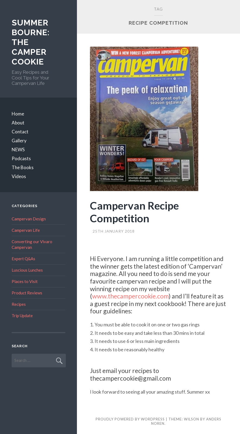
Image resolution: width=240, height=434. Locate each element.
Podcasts (21, 158)
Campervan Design (29, 218)
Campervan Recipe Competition (134, 211)
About (18, 123)
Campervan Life (26, 230)
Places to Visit (25, 281)
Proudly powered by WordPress (130, 419)
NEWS (18, 149)
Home (18, 114)
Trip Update (22, 315)
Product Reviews (27, 292)
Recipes (19, 304)
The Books (23, 167)
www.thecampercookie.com (130, 296)
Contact (20, 131)
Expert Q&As (23, 258)
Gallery (19, 140)
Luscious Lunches (27, 270)
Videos (19, 176)
